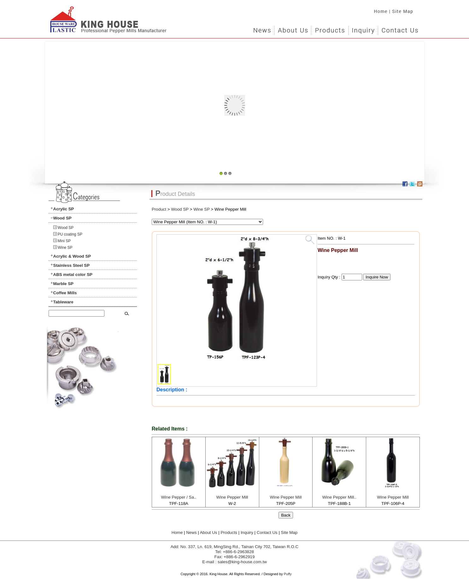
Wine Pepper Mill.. (339, 497)
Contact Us (399, 28)
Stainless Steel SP (71, 265)
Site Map (405, 9)
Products (329, 28)
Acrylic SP (63, 209)
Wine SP (65, 247)
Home (379, 9)
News (262, 28)
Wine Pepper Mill (232, 497)
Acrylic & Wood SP (72, 256)
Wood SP (62, 218)
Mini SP (64, 241)
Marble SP (63, 283)
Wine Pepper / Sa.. (178, 497)
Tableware (63, 302)
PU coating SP (70, 234)
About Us (292, 28)
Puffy (288, 574)
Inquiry (363, 28)
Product (159, 209)
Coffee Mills (65, 292)
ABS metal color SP (72, 274)
